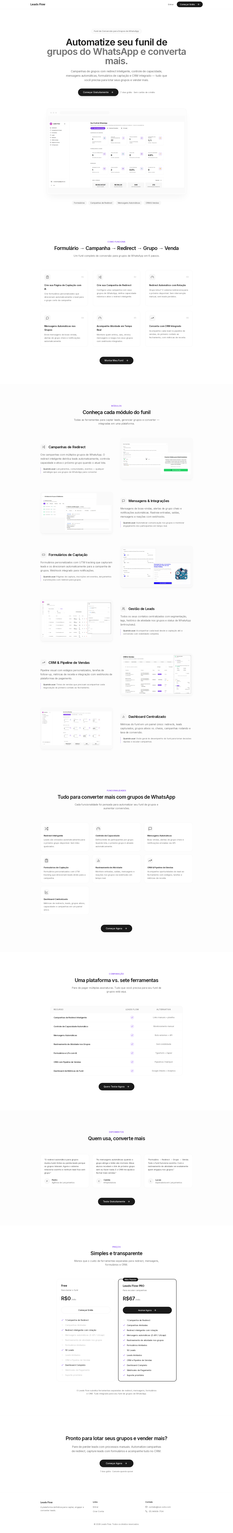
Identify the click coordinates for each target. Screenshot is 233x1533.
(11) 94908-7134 (154, 1511)
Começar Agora (116, 928)
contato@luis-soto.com (158, 1507)
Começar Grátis (190, 4)
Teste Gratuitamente (116, 1201)
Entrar (171, 4)
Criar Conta (98, 1511)
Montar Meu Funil (116, 360)
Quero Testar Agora (117, 1086)
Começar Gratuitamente (98, 92)
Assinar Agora (147, 1310)
